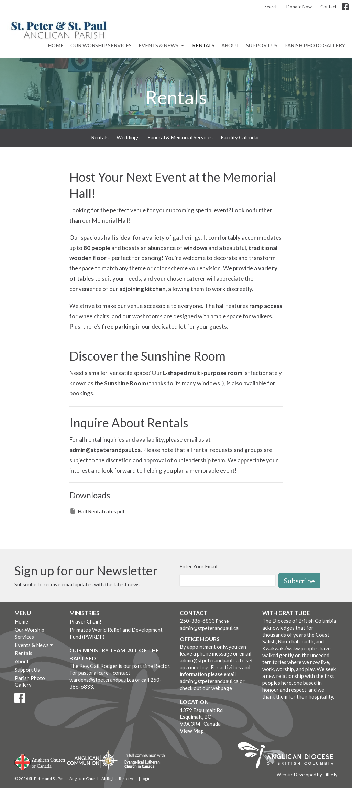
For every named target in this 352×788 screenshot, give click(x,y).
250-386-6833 (197, 621)
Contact (328, 6)
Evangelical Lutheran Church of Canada (142, 761)
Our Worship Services (101, 45)
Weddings (128, 137)
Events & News (162, 45)
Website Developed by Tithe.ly (307, 774)
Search (271, 6)
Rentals (203, 45)
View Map (192, 730)
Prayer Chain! (85, 621)
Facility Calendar (240, 137)
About (230, 45)
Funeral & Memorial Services (180, 137)
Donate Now (299, 6)
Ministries (84, 612)
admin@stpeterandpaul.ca (209, 628)
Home (56, 45)
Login (146, 778)
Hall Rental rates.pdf (97, 511)
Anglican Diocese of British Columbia (289, 756)
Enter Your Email (198, 566)
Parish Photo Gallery (314, 45)
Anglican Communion (92, 760)
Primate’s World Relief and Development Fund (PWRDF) (116, 633)
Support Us (261, 45)
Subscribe (299, 580)
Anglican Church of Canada (40, 761)
